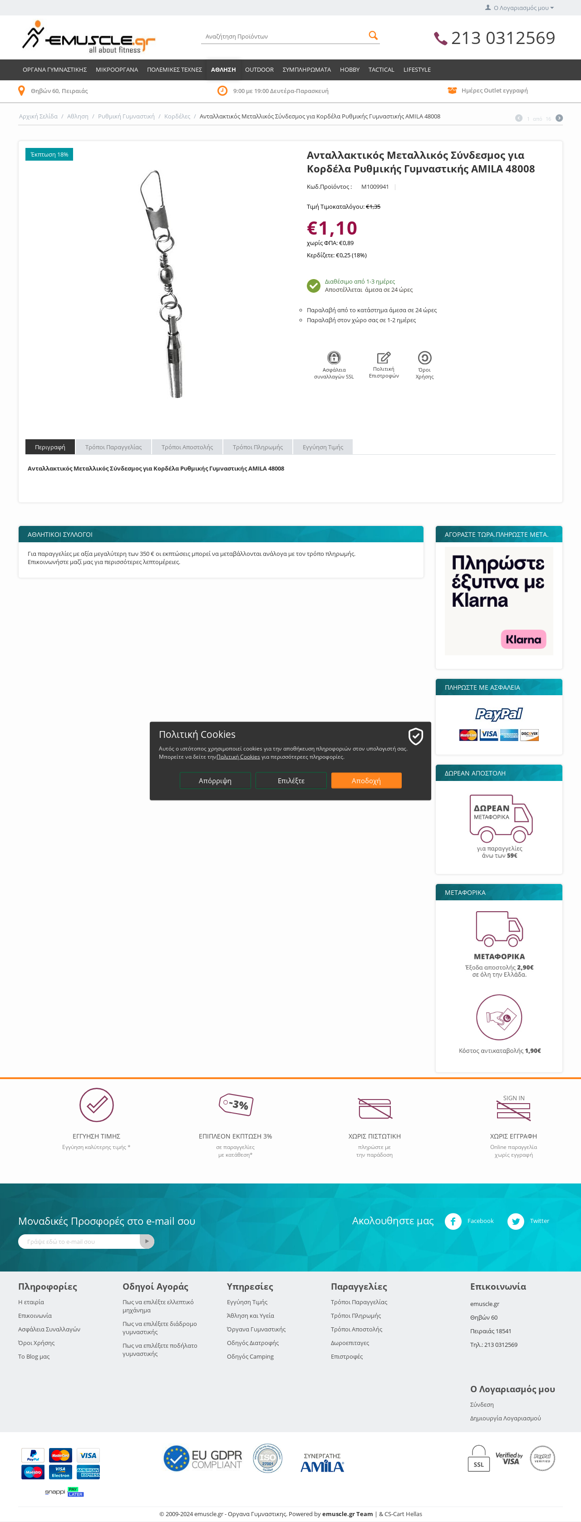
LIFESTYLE (417, 69)
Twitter (528, 1221)
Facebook (469, 1221)
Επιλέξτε (291, 780)
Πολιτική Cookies (238, 757)
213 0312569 (503, 37)
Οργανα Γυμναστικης (55, 69)
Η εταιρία (31, 1302)
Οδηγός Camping (250, 1356)
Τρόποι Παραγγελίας (113, 447)
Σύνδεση (482, 1404)
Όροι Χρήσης (36, 1343)
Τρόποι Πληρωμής (258, 447)
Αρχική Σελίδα (38, 116)
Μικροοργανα (117, 69)
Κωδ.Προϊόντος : (329, 186)
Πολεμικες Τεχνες (174, 69)
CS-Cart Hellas (403, 1514)
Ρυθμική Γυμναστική (126, 116)
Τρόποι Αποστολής (187, 447)
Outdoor (259, 69)
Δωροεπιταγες (350, 1343)
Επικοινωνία (35, 1315)
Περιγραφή (50, 447)
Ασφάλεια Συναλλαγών (49, 1329)
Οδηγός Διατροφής (253, 1343)
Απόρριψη (215, 780)
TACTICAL (381, 69)
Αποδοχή (366, 780)
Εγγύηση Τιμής (323, 447)
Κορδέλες (177, 116)
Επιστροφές (347, 1356)
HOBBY (349, 69)
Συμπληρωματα (307, 69)
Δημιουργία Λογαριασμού (505, 1418)
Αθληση (223, 69)
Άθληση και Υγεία (250, 1315)
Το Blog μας (33, 1356)
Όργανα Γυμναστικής (256, 1329)
